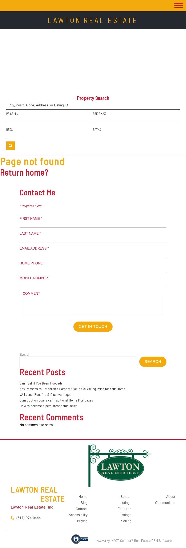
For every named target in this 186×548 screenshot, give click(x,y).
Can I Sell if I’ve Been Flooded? (41, 383)
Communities (165, 503)
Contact (82, 509)
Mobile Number (34, 278)
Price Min (12, 113)
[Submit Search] (10, 145)
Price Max (99, 113)
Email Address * (34, 248)
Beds (9, 129)
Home (83, 496)
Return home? (24, 172)
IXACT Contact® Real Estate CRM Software (141, 540)
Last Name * (30, 233)
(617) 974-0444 (28, 518)
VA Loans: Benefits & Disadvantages (45, 394)
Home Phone (31, 263)
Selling (126, 521)
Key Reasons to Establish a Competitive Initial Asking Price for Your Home (72, 388)
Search (25, 354)
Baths (97, 129)
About (170, 496)
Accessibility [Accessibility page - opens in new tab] (78, 515)
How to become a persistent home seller (48, 405)
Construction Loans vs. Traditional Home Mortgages (56, 400)
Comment (31, 293)
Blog (84, 503)
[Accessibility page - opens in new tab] (80, 541)
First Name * (31, 218)
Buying (82, 521)
